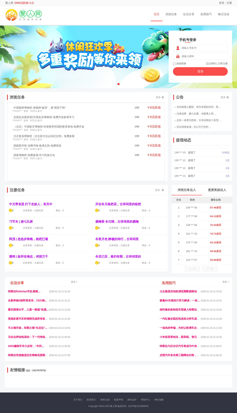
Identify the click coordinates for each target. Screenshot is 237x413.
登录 (221, 2)
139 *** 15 (180, 165)
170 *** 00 (191, 242)
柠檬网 (35, 384)
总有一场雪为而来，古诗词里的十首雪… (197, 120)
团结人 (196, 384)
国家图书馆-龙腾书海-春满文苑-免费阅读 (37, 145)
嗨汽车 (145, 381)
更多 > (74, 282)
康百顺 (19, 384)
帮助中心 (145, 399)
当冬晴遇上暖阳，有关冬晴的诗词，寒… (197, 107)
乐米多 (110, 384)
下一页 (209, 268)
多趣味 (27, 384)
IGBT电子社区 (125, 381)
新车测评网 (215, 384)
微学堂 (85, 384)
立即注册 (223, 63)
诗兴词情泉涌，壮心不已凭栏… (192, 126)
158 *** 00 (191, 207)
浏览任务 (171, 14)
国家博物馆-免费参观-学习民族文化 (34, 155)
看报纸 (94, 384)
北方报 (198, 381)
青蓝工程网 (40, 381)
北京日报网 (145, 384)
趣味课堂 (52, 384)
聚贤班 (134, 384)
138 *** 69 (191, 225)
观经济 (169, 381)
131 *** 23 (191, 233)
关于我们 (77, 399)
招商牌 (77, 384)
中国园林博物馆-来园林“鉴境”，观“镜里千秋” (39, 107)
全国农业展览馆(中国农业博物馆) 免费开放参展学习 (43, 117)
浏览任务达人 (187, 190)
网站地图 (159, 399)
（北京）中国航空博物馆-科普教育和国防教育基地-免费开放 (48, 126)
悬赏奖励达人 (217, 190)
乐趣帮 (43, 384)
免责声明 (118, 399)
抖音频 (97, 381)
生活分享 (188, 14)
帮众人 (204, 384)
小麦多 (126, 384)
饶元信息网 (28, 381)
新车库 (180, 384)
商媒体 (118, 384)
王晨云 (69, 384)
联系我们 (91, 399)
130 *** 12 (180, 173)
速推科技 (188, 381)
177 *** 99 (191, 216)
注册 (229, 2)
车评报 (136, 381)
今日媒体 (178, 381)
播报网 (161, 381)
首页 (156, 14)
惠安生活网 (66, 381)
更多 (160, 97)
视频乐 (76, 381)
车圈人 (153, 381)
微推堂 (188, 384)
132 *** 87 (191, 260)
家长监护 (132, 399)
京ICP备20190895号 (138, 406)
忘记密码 (211, 63)
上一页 (192, 268)
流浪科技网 (53, 381)
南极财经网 (157, 384)
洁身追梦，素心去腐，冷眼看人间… (195, 113)
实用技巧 (206, 14)
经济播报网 (86, 381)
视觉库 (113, 381)
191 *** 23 (191, 251)
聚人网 (9, 2)
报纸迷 (102, 384)
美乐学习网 (15, 381)
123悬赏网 (216, 381)
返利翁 (61, 384)
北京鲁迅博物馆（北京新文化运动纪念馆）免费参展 (44, 136)
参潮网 (105, 381)
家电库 (206, 381)
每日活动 (223, 14)
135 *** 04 (180, 150)
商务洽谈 (105, 399)
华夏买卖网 (170, 384)
